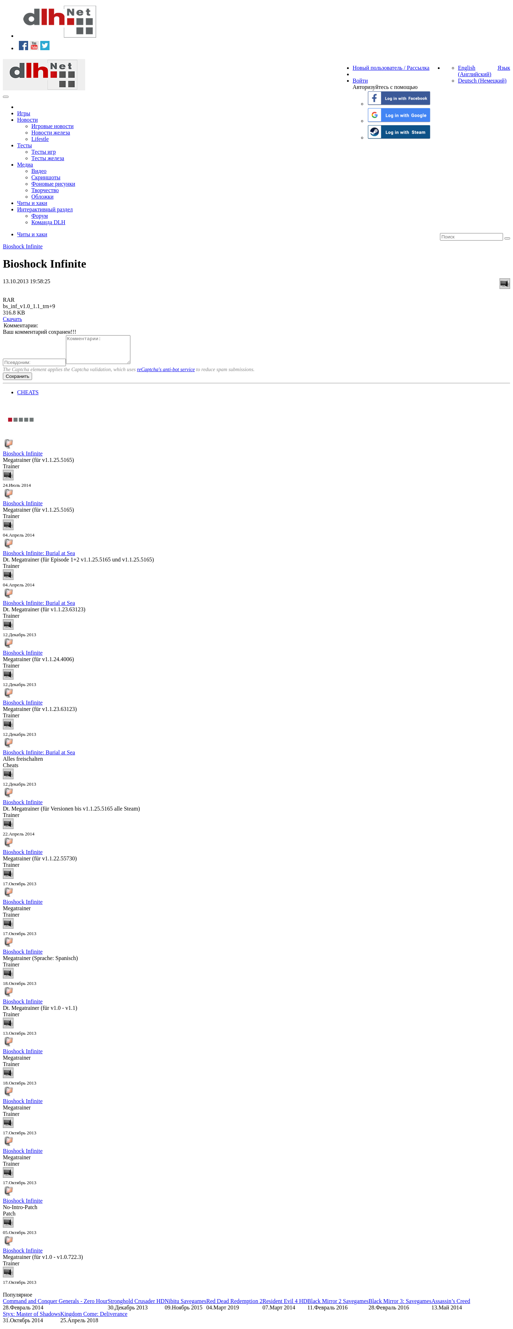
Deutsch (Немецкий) (482, 81)
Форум (39, 216)
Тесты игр (43, 152)
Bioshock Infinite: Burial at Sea (39, 558)
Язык (503, 68)
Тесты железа (47, 158)
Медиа (25, 165)
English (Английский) (474, 71)
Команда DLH (48, 222)
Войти (360, 81)
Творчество (45, 190)
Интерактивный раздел (45, 209)
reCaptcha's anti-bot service (166, 375)
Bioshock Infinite (23, 246)
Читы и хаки (32, 203)
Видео (38, 171)
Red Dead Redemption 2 (234, 1306)
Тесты (24, 145)
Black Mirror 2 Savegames (338, 1306)
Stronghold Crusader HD (136, 1306)
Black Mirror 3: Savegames (399, 1306)
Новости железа (50, 133)
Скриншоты (45, 177)
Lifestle (40, 139)
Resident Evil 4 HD (285, 1306)
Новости (27, 120)
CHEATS (27, 398)
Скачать (12, 319)
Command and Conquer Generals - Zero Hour (55, 1306)
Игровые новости (52, 126)
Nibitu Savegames (185, 1306)
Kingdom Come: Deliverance (93, 1319)
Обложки (42, 197)
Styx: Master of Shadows (31, 1319)
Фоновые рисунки (53, 184)
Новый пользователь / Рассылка (391, 68)
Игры (23, 113)
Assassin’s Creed (450, 1306)
